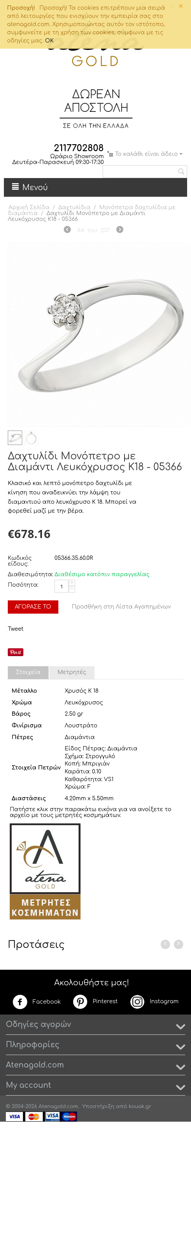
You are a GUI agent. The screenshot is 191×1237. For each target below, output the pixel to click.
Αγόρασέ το (33, 607)
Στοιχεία (28, 672)
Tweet (15, 629)
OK (49, 41)
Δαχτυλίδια (74, 207)
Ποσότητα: (23, 585)
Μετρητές (72, 672)
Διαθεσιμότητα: (29, 574)
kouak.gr (140, 1106)
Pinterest (94, 1001)
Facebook (36, 1002)
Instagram (154, 1001)
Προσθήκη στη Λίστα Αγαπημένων (121, 607)
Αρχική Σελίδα (29, 207)
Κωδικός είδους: (20, 561)
